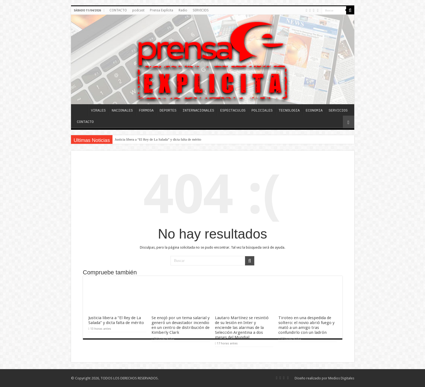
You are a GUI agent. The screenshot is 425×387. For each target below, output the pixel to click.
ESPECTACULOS (233, 110)
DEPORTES (168, 110)
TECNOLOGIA (289, 110)
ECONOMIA (314, 110)
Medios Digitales (341, 378)
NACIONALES (122, 110)
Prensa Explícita (161, 10)
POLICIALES (262, 110)
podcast (138, 10)
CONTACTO (118, 10)
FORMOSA (146, 110)
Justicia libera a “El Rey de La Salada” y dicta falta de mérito (158, 139)
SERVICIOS (201, 10)
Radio (183, 10)
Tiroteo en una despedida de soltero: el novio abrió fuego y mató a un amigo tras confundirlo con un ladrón (306, 325)
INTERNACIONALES (198, 110)
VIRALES (98, 110)
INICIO (81, 110)
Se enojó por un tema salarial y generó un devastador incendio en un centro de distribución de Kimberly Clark (181, 325)
